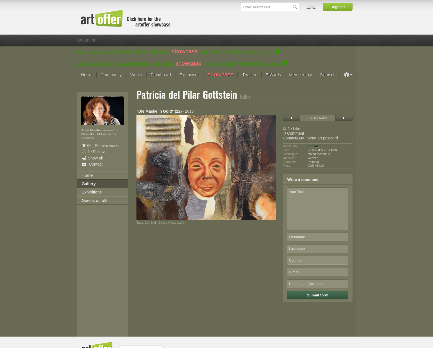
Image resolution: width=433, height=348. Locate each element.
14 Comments (106, 134)
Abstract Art (177, 222)
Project (206, 51)
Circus (162, 222)
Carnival (150, 222)
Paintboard (137, 51)
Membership (244, 51)
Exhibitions (159, 51)
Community (100, 51)
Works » (120, 63)
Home (81, 51)
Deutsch (265, 51)
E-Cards (222, 51)
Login (311, 7)
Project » (211, 63)
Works (118, 51)
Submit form (317, 295)
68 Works (88, 134)
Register (338, 7)
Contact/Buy (293, 138)
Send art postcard (322, 138)
